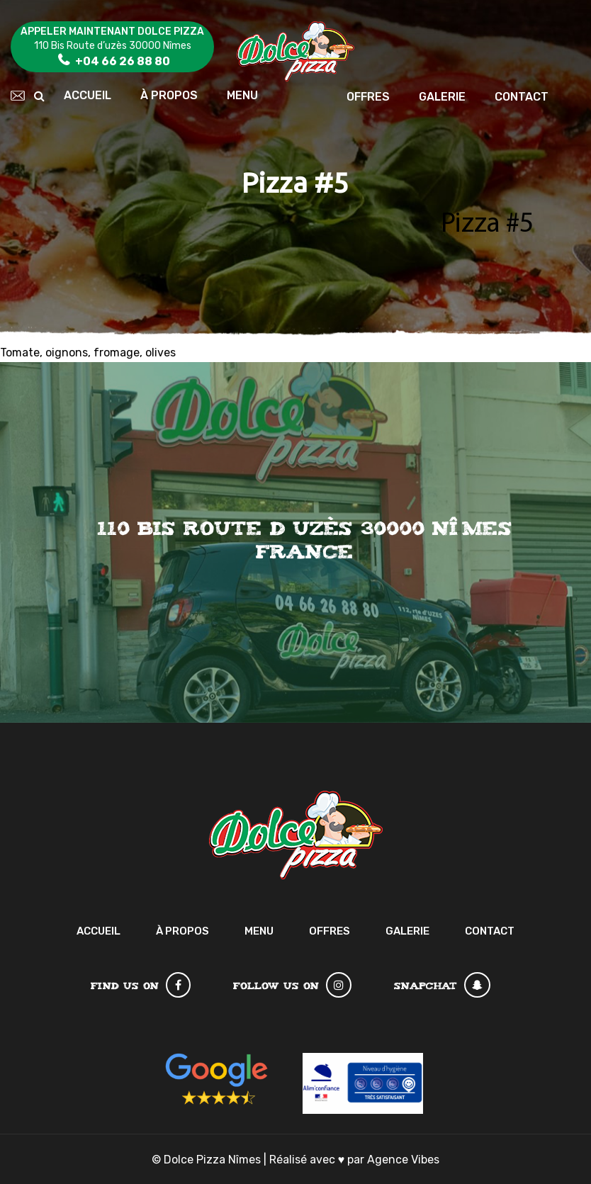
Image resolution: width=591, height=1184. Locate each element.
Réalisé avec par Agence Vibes (354, 1159)
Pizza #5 (487, 224)
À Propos (169, 95)
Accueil (87, 95)
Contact (521, 96)
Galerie (442, 96)
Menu (242, 95)
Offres (368, 96)
